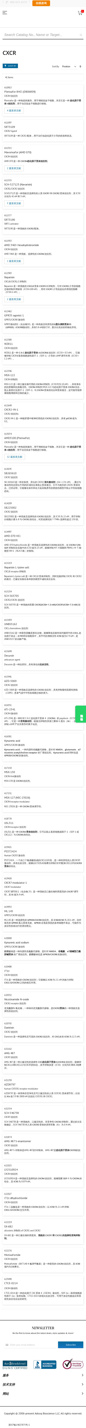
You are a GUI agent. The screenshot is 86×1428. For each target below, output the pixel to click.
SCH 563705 (11, 595)
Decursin (9, 655)
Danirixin (9, 1027)
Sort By (55, 66)
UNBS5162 (10, 624)
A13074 (8, 433)
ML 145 (8, 911)
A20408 (8, 966)
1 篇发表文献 (14, 261)
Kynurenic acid (12, 740)
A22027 (8, 1194)
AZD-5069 (10, 681)
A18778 (8, 818)
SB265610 (10, 473)
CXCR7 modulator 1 (15, 882)
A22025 (8, 1165)
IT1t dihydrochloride (15, 1198)
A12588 (8, 339)
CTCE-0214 (11, 1283)
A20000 (8, 938)
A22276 (8, 1250)
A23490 (8, 1279)
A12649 (8, 405)
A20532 (8, 995)
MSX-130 (9, 772)
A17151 (8, 793)
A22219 (8, 1222)
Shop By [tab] (12, 66)
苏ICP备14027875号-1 (19, 1424)
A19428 (8, 878)
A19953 (8, 906)
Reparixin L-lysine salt (16, 567)
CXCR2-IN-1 (11, 409)
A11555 (8, 180)
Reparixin (9, 277)
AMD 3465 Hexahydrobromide (21, 245)
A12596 (8, 371)
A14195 (8, 469)
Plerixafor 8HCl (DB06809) (20, 91)
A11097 (8, 122)
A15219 (8, 563)
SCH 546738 (11, 1113)
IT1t (7, 971)
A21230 (8, 1080)
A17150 (8, 768)
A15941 (8, 676)
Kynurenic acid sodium (16, 942)
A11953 (8, 240)
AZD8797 (9, 1084)
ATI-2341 (9, 709)
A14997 (8, 531)
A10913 (8, 87)
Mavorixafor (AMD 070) (17, 152)
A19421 (8, 847)
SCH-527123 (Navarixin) (18, 184)
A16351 (8, 705)
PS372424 (10, 851)
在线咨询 (41, 3)
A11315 (8, 148)
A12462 (8, 311)
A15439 (8, 620)
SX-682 (8, 1226)
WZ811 (8, 343)
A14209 (8, 503)
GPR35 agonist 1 (14, 315)
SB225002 (10, 507)
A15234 (8, 591)
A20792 (8, 1023)
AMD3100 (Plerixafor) (17, 438)
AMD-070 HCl (12, 536)
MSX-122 (9, 375)
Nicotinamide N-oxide (16, 999)
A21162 (8, 1048)
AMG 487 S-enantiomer (17, 1141)
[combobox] (43, 35)
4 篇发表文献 (14, 110)
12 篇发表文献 (14, 456)
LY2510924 (11, 1169)
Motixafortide (12, 1255)
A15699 (8, 651)
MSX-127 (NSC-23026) (17, 797)
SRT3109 (9, 127)
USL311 (8, 823)
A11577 (8, 215)
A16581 (8, 736)
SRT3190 (9, 219)
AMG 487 (9, 1053)
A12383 (8, 273)
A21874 (8, 1137)
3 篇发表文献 (14, 203)
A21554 (8, 1108)
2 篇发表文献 (14, 168)
